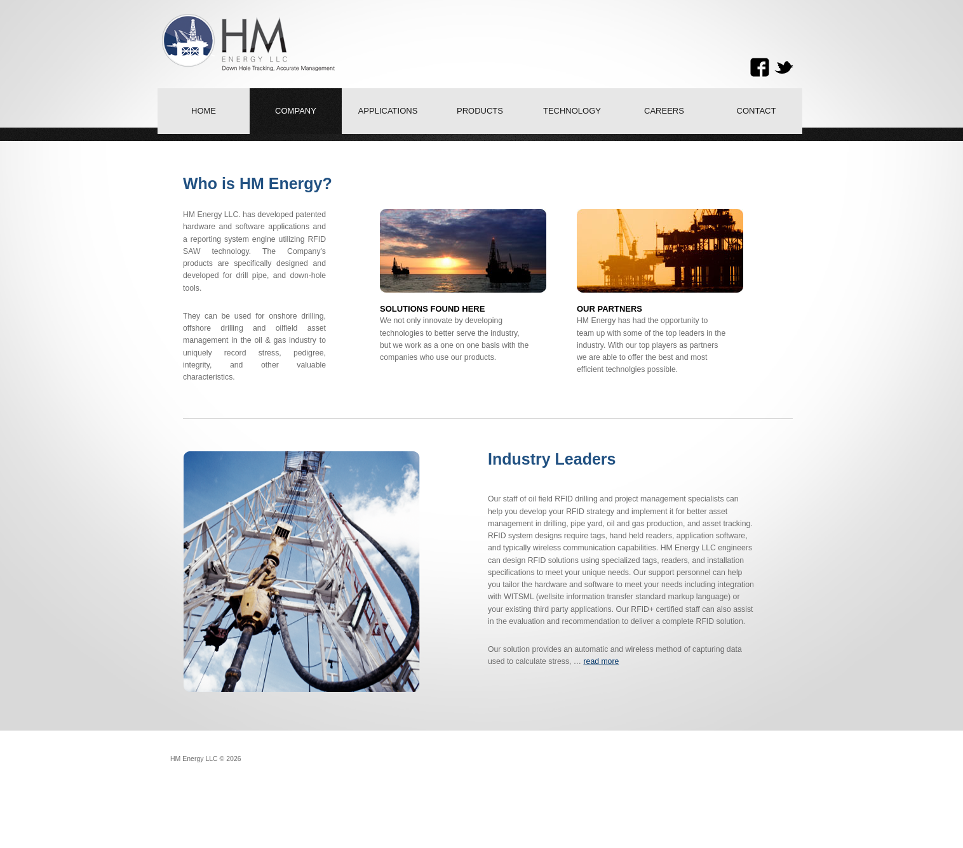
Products (480, 111)
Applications (388, 111)
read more (601, 661)
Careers (664, 111)
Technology (572, 111)
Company (295, 111)
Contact (756, 111)
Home (203, 111)
